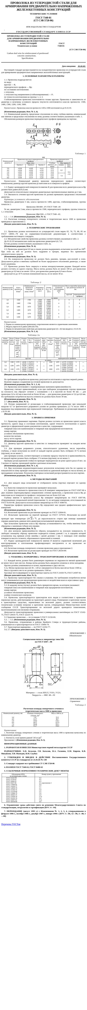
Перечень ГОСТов (10, 824)
